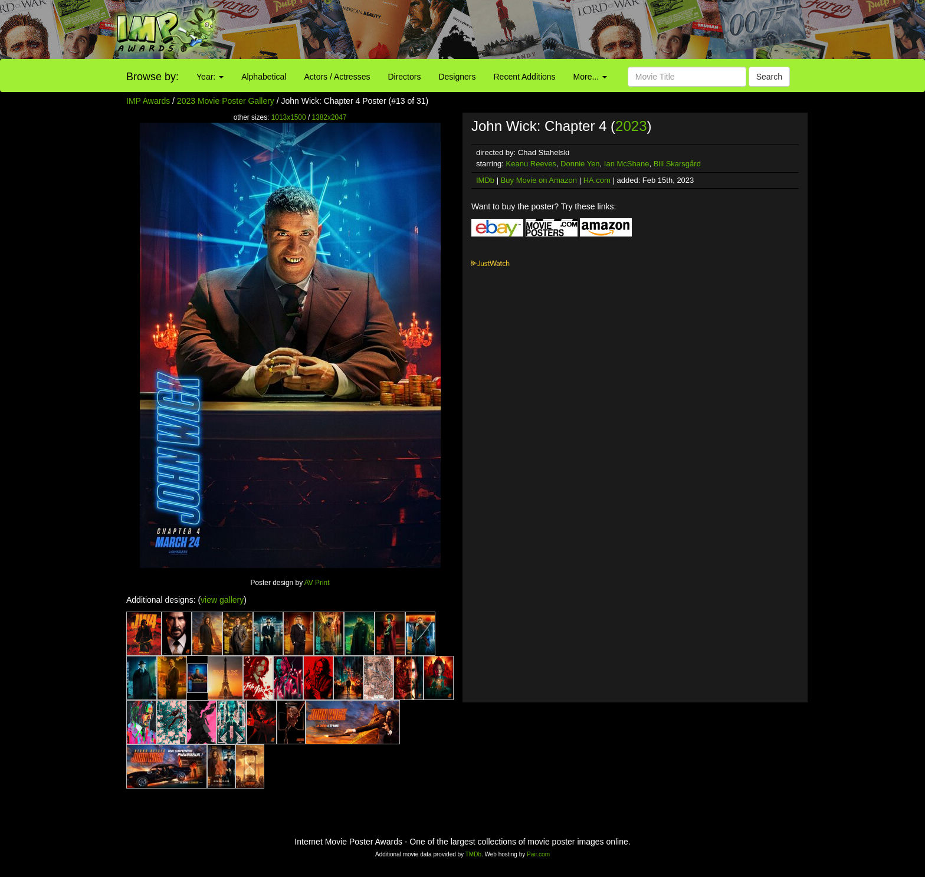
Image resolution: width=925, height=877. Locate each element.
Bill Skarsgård (677, 163)
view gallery (222, 600)
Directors (404, 76)
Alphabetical (263, 76)
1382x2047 (329, 117)
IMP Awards (148, 101)
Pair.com (538, 854)
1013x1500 (288, 117)
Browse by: (152, 77)
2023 (631, 126)
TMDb (473, 854)
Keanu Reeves (531, 163)
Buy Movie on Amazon (539, 180)
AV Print (317, 583)
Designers (456, 76)
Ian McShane (627, 163)
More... (590, 76)
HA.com (597, 180)
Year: (210, 76)
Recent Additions (525, 76)
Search (769, 76)
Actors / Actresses (337, 76)
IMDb (485, 180)
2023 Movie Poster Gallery (225, 101)
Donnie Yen (580, 163)
